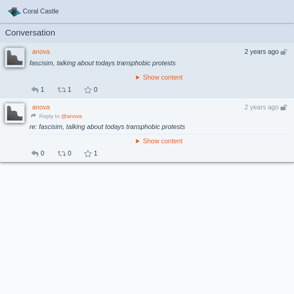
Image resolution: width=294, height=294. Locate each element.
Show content (162, 77)
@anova (71, 116)
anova (41, 51)
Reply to (45, 116)
